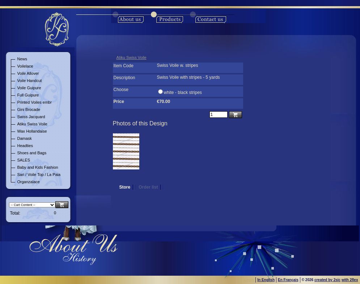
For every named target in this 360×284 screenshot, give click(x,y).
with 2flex (350, 280)
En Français (288, 280)
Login (249, 280)
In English (266, 280)
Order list (148, 187)
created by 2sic (327, 280)
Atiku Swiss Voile (132, 57)
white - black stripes (183, 92)
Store (125, 187)
